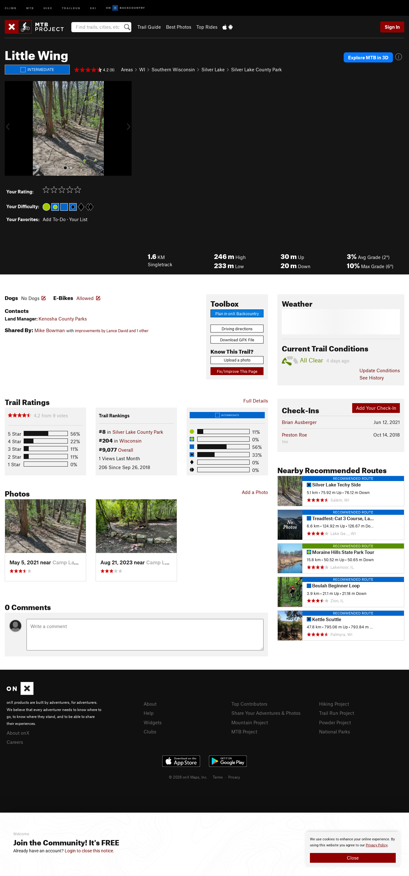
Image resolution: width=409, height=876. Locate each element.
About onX (18, 733)
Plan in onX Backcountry (237, 313)
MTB (30, 8)
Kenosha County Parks (63, 318)
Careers (15, 742)
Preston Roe (294, 435)
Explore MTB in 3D (368, 57)
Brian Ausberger (299, 422)
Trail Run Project (336, 713)
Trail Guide (149, 27)
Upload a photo (237, 359)
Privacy (234, 777)
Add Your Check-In (376, 408)
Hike (48, 8)
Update (379, 370)
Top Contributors (249, 704)
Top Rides (206, 27)
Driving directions (237, 328)
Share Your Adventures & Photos (265, 713)
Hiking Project (334, 704)
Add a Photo (255, 492)
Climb (11, 8)
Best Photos (178, 27)
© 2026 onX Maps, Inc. (188, 777)
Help (149, 713)
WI (142, 69)
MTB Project (244, 731)
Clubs (150, 731)
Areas (127, 69)
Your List (78, 219)
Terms (218, 777)
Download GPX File (237, 339)
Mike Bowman (49, 330)
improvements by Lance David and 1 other (112, 330)
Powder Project (335, 722)
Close (353, 858)
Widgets (153, 722)
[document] (353, 849)
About (150, 704)
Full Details (255, 400)
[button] (11, 128)
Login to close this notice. (89, 850)
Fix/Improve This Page (237, 371)
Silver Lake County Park (256, 69)
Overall (125, 450)
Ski (93, 8)
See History (371, 377)
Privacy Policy (377, 845)
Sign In (392, 27)
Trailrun (71, 8)
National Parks (334, 731)
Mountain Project (249, 722)
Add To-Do (54, 219)
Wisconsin (130, 441)
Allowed (85, 298)
